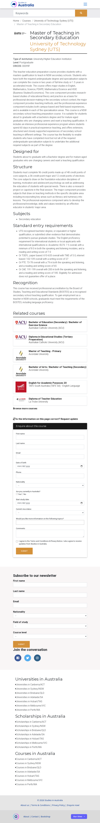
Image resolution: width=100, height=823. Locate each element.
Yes (18, 494)
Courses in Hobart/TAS (27, 775)
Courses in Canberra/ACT (29, 759)
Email (18, 453)
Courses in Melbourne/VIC (29, 780)
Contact (35, 816)
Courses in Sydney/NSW (28, 763)
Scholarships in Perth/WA (29, 747)
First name (20, 433)
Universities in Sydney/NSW (30, 688)
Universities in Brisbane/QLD (30, 692)
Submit (24, 551)
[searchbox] (17, 522)
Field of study (20, 622)
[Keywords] (44, 13)
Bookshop (45, 816)
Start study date (22, 499)
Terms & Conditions (40, 805)
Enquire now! (73, 805)
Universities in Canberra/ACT (30, 684)
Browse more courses (25, 408)
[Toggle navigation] (85, 4)
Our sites (77, 816)
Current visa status (23, 509)
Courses (26, 20)
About (26, 816)
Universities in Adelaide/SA (29, 697)
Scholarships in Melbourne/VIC (31, 742)
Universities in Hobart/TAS (29, 701)
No (23, 494)
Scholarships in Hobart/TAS (30, 738)
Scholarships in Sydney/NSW (30, 725)
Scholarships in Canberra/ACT (31, 721)
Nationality (20, 482)
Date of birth (21, 462)
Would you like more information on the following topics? (40, 518)
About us (25, 805)
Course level (20, 632)
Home (16, 20)
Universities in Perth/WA (28, 709)
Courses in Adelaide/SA (28, 771)
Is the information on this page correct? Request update (45, 418)
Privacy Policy (58, 805)
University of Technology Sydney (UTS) (53, 20)
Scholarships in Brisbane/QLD (31, 730)
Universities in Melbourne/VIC (31, 705)
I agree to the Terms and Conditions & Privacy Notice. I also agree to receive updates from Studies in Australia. (50, 542)
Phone (18, 472)
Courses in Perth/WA (26, 784)
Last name (20, 443)
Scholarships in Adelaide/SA (30, 734)
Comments (20, 528)
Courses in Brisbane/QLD (28, 767)
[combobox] (50, 522)
